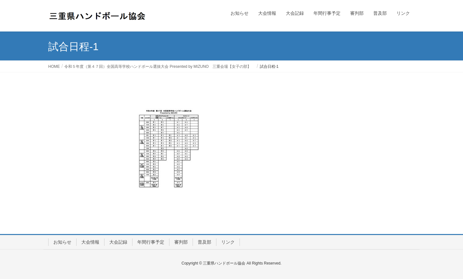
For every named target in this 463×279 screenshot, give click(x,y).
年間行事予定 (150, 242)
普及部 (204, 242)
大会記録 (118, 242)
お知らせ (62, 242)
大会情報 (90, 242)
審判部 (181, 242)
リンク (228, 242)
